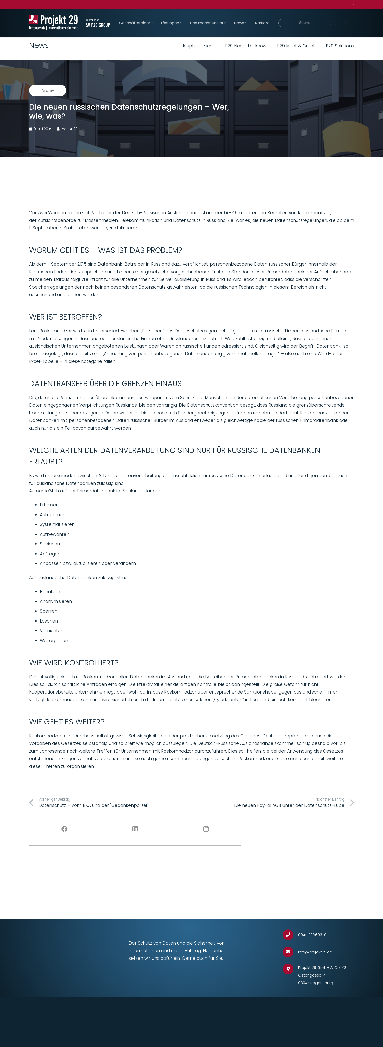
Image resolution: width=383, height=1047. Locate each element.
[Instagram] (206, 829)
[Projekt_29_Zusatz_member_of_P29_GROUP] (97, 22)
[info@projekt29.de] (290, 952)
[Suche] (304, 23)
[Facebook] (64, 829)
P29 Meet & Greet (296, 46)
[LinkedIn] (135, 829)
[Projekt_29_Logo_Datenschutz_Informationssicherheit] (53, 22)
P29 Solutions (340, 46)
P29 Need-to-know (246, 46)
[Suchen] (346, 22)
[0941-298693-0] (290, 934)
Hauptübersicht (197, 46)
